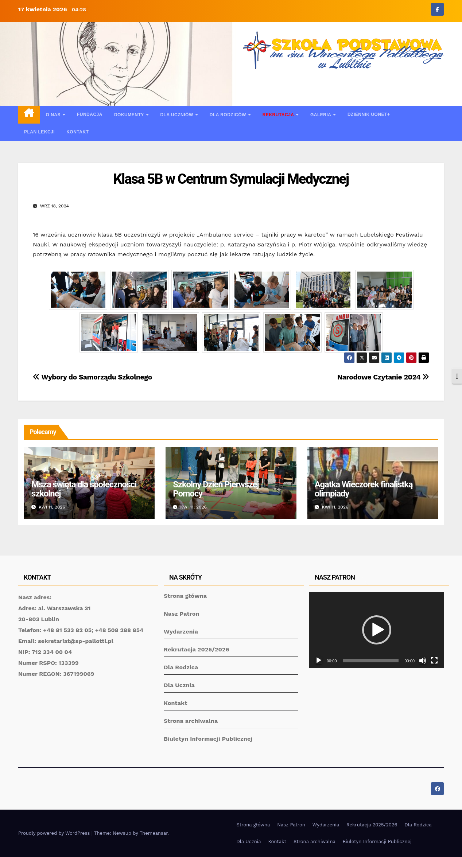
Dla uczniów (177, 114)
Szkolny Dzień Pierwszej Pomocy (216, 489)
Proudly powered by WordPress (55, 833)
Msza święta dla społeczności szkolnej (83, 489)
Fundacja (89, 114)
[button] (376, 629)
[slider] (371, 660)
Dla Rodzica (181, 667)
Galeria (321, 114)
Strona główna (185, 595)
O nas (54, 114)
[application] (376, 630)
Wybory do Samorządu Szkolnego (92, 377)
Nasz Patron (181, 613)
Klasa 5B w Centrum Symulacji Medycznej (231, 179)
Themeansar (154, 833)
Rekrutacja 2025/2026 (196, 649)
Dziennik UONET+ (369, 114)
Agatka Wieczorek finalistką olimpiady (364, 489)
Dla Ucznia (179, 685)
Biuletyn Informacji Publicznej (208, 738)
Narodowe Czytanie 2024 (383, 377)
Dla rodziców (229, 114)
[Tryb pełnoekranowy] (434, 660)
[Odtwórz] (318, 660)
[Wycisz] (422, 660)
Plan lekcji (39, 132)
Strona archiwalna (191, 720)
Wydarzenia (181, 631)
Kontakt (77, 132)
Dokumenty (129, 114)
